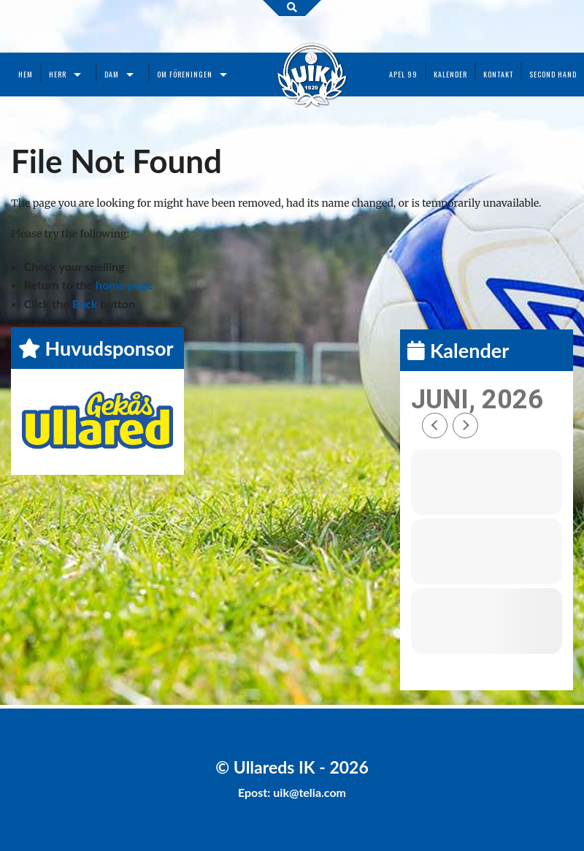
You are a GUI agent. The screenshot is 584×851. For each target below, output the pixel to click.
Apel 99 (403, 74)
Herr (57, 74)
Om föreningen (184, 74)
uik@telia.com (309, 792)
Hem (25, 74)
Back (85, 303)
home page (124, 284)
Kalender (450, 74)
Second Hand (553, 74)
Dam (111, 74)
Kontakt (498, 74)
